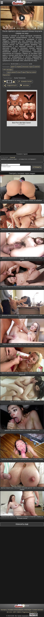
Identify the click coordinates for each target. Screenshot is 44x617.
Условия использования (15, 610)
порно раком (11, 72)
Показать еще (22, 524)
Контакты (4, 610)
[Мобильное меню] (1, 2)
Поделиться (11, 85)
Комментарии (26, 81)
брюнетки (6, 75)
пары (24, 72)
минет (13, 66)
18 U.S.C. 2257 (11, 612)
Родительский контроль (29, 612)
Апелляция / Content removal (33, 610)
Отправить (37, 167)
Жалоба (26, 85)
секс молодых (8, 69)
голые (19, 72)
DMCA (19, 612)
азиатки (36, 66)
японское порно (27, 66)
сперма (18, 66)
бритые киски (31, 72)
